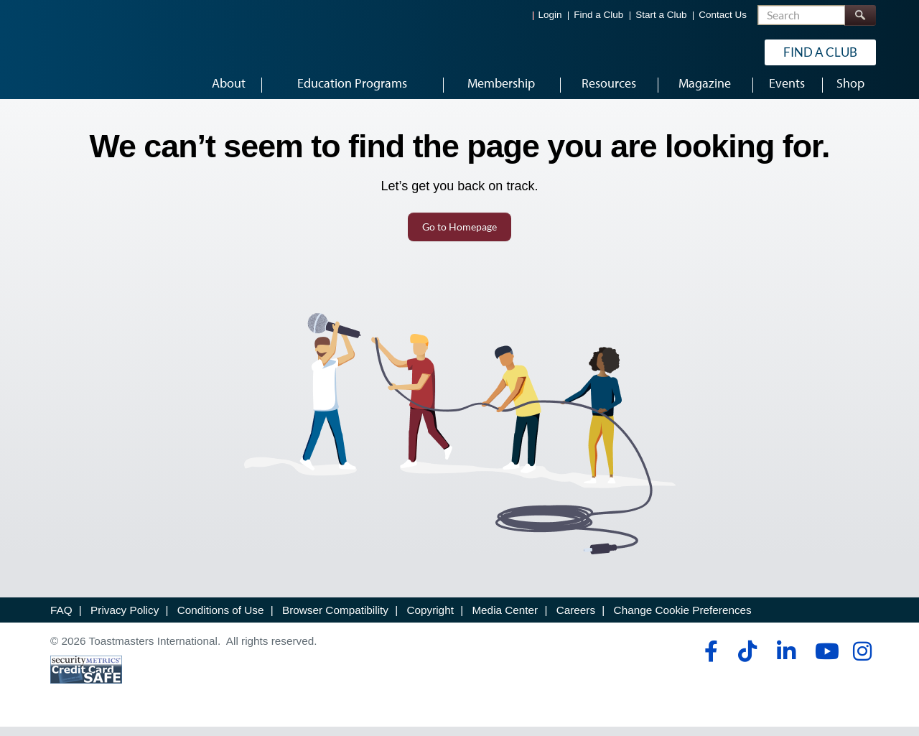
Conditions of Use (220, 619)
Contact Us (723, 14)
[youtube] (824, 661)
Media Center (505, 619)
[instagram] (862, 661)
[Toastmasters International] (91, 52)
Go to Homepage (459, 236)
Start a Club (660, 14)
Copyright (429, 619)
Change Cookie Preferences (683, 619)
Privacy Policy (124, 619)
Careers (575, 619)
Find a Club (598, 14)
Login (550, 14)
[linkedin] (786, 661)
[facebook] (709, 661)
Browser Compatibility (335, 619)
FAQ (61, 619)
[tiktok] (747, 661)
